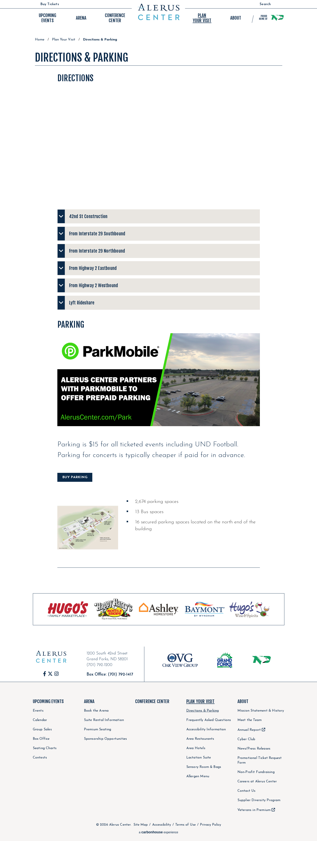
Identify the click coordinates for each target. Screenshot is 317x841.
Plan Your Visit (63, 39)
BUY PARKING (74, 477)
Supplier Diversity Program (259, 800)
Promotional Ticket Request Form (259, 760)
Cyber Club (246, 739)
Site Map (140, 825)
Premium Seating (97, 729)
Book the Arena (96, 710)
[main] (159, 342)
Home (39, 39)
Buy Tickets (49, 4)
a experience (158, 832)
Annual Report (249, 730)
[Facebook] (44, 673)
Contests (40, 757)
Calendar (40, 720)
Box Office (41, 739)
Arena (89, 701)
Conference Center (152, 701)
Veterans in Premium (254, 810)
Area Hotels (195, 748)
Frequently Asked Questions (208, 720)
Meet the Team (249, 720)
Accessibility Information (206, 729)
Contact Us (246, 791)
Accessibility (161, 825)
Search (265, 4)
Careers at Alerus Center (257, 781)
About (243, 701)
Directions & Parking (202, 710)
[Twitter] (50, 673)
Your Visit (202, 18)
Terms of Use (185, 825)
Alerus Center (158, 12)
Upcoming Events (48, 701)
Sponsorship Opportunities (105, 739)
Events (47, 18)
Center (115, 18)
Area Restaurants (200, 739)
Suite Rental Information (104, 720)
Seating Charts (45, 748)
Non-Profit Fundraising (256, 772)
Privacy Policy (210, 825)
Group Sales (42, 729)
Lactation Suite (198, 757)
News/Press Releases (254, 748)
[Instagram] (56, 673)
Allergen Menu (197, 776)
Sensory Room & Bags (203, 767)
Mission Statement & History (260, 710)
